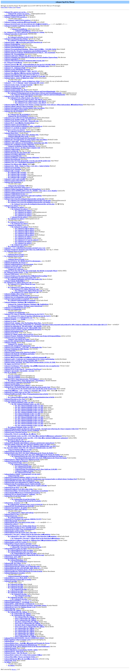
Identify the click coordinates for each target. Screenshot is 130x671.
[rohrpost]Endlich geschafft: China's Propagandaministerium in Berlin (26, 394)
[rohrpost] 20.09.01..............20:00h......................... (19, 319)
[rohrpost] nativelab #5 (11, 59)
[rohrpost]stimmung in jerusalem (14, 573)
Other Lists (12, 7)
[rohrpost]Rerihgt (9, 608)
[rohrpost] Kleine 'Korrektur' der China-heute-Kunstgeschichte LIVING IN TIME (29, 362)
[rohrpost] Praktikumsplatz (12, 88)
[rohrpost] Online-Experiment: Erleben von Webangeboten (22, 189)
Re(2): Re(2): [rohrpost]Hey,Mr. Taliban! (27, 623)
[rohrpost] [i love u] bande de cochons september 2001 (21, 360)
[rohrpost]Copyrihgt (10, 581)
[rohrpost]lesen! (9, 641)
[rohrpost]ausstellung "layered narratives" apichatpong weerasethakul (26, 491)
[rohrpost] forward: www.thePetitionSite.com (18, 317)
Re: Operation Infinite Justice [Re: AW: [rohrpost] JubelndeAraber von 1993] (32, 446)
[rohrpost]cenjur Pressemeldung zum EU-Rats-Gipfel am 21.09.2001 (36, 469)
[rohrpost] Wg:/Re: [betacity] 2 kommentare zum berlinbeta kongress (25, 51)
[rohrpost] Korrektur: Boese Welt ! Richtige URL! (23, 134)
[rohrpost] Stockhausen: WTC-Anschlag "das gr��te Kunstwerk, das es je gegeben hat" (32, 366)
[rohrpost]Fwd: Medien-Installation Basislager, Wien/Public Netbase (25, 605)
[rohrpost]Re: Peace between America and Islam (26, 547)
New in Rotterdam (10, 350)
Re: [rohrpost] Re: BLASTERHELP (19, 114)
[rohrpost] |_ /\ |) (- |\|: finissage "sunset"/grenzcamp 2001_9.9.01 (24, 83)
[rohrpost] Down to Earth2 (16, 259)
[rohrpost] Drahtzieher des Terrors (15, 262)
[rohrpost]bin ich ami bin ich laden (15, 496)
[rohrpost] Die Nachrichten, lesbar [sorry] (17, 187)
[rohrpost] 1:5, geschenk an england (15, 128)
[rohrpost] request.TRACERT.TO (14, 180)
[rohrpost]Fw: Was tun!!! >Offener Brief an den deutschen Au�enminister (27, 534)
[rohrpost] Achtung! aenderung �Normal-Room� (20, 22)
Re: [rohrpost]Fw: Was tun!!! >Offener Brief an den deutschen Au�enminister (32, 536)
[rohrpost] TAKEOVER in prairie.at (15, 17)
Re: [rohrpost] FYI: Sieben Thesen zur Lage (18, 282)
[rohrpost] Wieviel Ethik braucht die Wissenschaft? (20, 138)
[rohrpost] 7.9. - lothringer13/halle (14, 68)
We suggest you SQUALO (12, 364)
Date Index (4, 7)
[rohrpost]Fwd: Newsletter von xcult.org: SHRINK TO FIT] (22, 519)
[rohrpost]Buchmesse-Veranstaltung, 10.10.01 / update (21, 649)
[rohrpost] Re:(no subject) (20, 217)
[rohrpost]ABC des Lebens (12, 563)
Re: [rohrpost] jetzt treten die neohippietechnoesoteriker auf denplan (29, 202)
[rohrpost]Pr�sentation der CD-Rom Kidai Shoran (20, 526)
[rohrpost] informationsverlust (13, 331)
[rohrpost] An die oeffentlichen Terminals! (17, 69)
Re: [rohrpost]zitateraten (15, 517)
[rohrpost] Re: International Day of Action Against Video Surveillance (25, 139)
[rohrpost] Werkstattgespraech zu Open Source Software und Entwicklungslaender (30, 91)
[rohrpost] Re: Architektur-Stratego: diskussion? (19, 144)
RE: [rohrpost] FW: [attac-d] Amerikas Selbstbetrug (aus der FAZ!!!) (29, 316)
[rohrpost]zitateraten (10, 516)
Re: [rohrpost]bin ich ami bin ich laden (24, 499)
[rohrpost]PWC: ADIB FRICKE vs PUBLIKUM (19, 604)
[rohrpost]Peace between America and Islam (18, 543)
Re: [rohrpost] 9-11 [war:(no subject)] (26, 240)
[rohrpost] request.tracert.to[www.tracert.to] (18, 192)
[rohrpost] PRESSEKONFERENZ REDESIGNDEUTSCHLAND (24, 60)
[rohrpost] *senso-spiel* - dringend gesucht (17, 141)
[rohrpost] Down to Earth (16, 254)
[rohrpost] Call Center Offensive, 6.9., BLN (17, 56)
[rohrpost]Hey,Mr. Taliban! (12, 610)
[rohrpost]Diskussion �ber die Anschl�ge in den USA (21, 659)
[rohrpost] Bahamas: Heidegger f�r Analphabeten (20, 302)
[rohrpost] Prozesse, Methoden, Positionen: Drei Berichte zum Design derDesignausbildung (32, 336)
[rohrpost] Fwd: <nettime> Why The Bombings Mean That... (23, 323)
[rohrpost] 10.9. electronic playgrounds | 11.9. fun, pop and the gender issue (27, 160)
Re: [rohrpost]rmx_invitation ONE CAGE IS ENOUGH (25, 504)
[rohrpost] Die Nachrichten (12, 182)
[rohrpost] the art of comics (12, 267)
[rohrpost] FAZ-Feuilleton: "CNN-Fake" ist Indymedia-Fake (23, 347)
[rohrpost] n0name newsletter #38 (14, 15)
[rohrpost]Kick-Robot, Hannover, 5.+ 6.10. (17, 565)
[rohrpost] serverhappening (12, 309)
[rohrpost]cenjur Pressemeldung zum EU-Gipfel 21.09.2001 (22, 484)
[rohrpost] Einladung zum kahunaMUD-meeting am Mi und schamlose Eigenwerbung (30, 57)
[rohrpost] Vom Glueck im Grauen (18, 339)
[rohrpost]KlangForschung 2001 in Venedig (17, 579)
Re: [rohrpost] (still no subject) (24, 228)
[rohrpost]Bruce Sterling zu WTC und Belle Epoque (20, 527)
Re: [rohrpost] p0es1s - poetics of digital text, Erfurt (24, 81)
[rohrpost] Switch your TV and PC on (16, 86)
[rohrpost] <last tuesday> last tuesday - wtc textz (19, 371)
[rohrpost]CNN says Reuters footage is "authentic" (20, 494)
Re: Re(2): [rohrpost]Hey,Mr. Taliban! (27, 621)
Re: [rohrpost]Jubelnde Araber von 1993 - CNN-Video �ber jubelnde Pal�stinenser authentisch (38, 438)
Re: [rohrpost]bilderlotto (15, 560)
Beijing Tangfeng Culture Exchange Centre (17, 639)
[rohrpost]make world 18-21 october (15, 542)
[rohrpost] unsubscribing (12, 384)
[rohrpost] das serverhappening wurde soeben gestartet (21, 297)
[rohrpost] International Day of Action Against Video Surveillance (24, 108)
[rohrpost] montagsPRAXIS (13, 156)
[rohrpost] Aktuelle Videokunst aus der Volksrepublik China (23, 328)
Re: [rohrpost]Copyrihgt (15, 584)
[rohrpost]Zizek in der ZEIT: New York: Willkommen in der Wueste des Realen (28, 453)
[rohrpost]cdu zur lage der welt (13, 439)
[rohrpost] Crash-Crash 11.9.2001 (14, 179)
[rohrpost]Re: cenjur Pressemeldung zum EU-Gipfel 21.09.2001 (27, 485)
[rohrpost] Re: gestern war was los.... (15, 12)
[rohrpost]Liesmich (10, 648)
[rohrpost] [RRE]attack (11, 274)
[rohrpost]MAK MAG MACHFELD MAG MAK (19, 522)
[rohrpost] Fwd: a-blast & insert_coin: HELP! (18, 96)
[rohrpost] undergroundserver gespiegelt (16, 299)
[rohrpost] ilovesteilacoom (12, 159)
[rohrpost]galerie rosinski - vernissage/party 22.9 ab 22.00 (22, 474)
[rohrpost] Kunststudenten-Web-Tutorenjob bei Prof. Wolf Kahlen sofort (26, 66)
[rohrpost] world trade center (13, 266)
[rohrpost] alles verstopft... (12, 171)
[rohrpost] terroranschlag (12, 167)
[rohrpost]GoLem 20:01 (11, 487)
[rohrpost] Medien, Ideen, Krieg (14, 294)
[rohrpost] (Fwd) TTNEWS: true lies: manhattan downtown (22, 329)
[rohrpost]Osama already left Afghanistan (17, 451)
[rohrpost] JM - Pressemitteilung (14, 54)
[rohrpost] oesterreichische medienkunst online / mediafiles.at (23, 126)
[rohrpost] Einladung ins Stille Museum (16, 349)
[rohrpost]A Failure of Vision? (24, 471)
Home (18, 7)
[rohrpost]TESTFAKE (15, 463)
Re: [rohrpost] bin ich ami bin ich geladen (28, 501)
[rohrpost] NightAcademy (12, 149)
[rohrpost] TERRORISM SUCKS (14, 194)
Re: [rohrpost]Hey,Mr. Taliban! (17, 612)
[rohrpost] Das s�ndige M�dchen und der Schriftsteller (22, 73)
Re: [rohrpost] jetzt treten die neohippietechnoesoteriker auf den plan (29, 200)
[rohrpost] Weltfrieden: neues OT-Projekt (17, 295)
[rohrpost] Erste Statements (12, 169)
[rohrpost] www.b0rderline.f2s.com (15, 307)
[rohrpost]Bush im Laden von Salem (15, 548)
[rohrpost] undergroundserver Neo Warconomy (19, 264)
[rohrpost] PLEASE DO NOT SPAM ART (17, 152)
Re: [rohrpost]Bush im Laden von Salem (20, 550)
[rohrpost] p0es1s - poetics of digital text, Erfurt (19, 78)
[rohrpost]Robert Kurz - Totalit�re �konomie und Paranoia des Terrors (27, 643)
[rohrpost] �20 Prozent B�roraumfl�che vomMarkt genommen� (25, 357)
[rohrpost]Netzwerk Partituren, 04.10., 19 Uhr (18, 569)
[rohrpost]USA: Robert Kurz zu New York (17, 392)
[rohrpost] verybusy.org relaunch (14, 130)
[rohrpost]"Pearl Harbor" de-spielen (15, 508)
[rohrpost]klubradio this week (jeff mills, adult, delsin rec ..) (22, 568)
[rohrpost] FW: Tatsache (15, 344)
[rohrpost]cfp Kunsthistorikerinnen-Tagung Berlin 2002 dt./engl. (24, 555)
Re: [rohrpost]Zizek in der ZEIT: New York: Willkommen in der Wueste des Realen (33, 454)
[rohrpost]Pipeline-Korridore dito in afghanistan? (19, 480)
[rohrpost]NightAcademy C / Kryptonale (16, 602)
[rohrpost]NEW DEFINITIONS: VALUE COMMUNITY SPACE (24, 638)
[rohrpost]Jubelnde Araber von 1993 (15, 401)
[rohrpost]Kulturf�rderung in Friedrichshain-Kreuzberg (22, 492)
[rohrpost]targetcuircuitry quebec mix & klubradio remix (22, 566)
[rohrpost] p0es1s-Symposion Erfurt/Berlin (17, 382)
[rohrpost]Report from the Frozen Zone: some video (20, 532)
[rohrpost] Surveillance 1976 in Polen (15, 109)
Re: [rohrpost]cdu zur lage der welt (19, 441)
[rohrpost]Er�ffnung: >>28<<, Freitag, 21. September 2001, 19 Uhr (25, 390)
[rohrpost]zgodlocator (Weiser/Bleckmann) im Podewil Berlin (23, 571)
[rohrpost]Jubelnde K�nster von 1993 (20, 449)
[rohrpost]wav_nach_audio (12, 556)
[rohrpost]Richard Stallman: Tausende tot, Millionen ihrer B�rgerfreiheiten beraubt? (31, 540)
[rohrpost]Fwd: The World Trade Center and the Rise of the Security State (27, 387)
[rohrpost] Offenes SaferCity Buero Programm (18, 106)
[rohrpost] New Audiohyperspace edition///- (17, 385)
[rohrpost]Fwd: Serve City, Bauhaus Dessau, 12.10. (20, 607)
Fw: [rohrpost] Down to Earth (13, 251)
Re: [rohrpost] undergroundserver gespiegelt (21, 300)
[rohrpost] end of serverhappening (15, 337)
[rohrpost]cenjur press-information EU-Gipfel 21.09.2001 (22, 482)
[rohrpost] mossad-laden (11, 355)
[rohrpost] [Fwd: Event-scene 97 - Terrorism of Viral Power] (23, 369)
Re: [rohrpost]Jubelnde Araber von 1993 (27, 414)
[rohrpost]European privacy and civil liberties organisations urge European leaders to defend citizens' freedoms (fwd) (40, 479)
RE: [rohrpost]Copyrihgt (19, 599)
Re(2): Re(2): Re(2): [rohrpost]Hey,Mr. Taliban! (30, 626)
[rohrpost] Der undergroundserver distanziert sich (19, 341)
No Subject (7, 662)
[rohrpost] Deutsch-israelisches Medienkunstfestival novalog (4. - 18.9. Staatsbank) (29, 52)
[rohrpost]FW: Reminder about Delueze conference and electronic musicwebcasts (29, 443)
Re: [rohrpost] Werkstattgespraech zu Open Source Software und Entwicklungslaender (35, 93)
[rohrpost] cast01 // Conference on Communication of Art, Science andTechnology (29, 359)
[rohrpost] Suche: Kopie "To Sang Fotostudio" (18, 85)
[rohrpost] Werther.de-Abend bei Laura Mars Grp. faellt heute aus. (25, 249)
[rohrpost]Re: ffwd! (10, 660)
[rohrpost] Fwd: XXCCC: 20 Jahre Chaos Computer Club (22, 147)
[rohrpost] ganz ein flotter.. (12, 367)
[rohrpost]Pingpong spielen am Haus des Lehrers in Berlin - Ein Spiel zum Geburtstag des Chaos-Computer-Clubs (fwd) (41, 429)
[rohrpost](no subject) (11, 524)
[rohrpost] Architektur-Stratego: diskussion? (22, 146)
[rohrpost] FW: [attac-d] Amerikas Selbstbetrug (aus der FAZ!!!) (24, 314)
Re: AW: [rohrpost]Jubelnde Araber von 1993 (26, 404)
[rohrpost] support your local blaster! (15, 124)
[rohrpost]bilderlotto (10, 558)
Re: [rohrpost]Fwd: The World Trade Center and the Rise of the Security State (32, 388)
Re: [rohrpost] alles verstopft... (17, 172)
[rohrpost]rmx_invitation (12, 503)
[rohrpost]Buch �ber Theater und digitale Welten (19, 657)
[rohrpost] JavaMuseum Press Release (16, 39)
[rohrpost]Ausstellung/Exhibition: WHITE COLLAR (20, 477)
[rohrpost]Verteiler (14, 476)
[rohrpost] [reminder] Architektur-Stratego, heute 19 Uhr (22, 26)
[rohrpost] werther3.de (11, 151)
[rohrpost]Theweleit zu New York (14, 399)
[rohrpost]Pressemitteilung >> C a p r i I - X (17, 600)
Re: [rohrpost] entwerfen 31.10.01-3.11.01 (20, 37)
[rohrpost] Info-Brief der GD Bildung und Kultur (19, 354)
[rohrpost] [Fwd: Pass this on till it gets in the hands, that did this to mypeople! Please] (31, 271)
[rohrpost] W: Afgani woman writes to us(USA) (18, 334)
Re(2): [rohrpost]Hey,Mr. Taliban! (25, 618)
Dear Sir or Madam (10, 372)
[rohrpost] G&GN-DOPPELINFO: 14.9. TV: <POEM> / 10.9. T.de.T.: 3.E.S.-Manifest (30, 190)
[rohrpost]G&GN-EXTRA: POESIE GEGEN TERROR (21, 430)
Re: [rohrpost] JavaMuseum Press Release (21, 40)
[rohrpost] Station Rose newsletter (14, 45)
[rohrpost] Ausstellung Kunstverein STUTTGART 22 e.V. (22, 75)
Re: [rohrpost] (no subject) (16, 207)
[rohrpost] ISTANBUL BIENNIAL (15, 154)
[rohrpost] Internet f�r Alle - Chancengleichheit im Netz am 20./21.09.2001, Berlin (29, 64)
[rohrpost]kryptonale (10, 521)
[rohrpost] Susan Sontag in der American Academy (20, 352)
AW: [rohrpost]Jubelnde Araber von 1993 (21, 402)
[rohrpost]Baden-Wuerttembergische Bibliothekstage (20, 645)
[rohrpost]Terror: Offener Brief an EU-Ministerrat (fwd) (21, 459)
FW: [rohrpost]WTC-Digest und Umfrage (21, 512)
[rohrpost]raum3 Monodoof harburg (15, 432)
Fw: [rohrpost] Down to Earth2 (14, 256)
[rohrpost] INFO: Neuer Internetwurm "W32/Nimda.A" (21, 379)
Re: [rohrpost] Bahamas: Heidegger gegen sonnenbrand (25, 306)
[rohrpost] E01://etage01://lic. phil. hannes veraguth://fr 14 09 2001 (24, 76)
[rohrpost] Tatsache (10, 342)
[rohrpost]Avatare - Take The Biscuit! (16, 653)
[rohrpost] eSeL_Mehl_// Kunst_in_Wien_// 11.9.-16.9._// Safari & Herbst (26, 166)
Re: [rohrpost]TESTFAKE (20, 464)
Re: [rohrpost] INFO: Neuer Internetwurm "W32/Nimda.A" (26, 380)
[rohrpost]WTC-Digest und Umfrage (15, 509)
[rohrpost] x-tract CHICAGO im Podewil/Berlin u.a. (20, 118)
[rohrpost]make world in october (14, 531)
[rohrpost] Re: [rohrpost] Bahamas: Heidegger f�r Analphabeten (28, 304)
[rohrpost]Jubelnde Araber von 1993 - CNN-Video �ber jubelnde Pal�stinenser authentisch (33, 436)
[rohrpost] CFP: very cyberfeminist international (19, 162)
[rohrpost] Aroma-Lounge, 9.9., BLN (15, 90)
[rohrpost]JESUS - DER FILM (13, 651)
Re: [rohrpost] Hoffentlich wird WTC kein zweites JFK (25, 279)
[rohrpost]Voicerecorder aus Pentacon (16, 461)
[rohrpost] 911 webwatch (15, 269)
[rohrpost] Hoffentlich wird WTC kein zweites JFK (20, 277)
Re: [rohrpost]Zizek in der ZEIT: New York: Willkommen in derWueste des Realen (37, 456)
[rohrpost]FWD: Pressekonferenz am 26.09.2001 (19, 506)
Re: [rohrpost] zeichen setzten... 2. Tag (16, 272)
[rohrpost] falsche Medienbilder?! (14, 281)
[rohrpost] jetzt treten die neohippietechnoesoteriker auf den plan (24, 199)
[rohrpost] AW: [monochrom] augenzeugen (17, 345)
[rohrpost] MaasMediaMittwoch (14, 47)
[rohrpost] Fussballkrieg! (19, 29)
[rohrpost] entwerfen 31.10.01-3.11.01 (15, 34)
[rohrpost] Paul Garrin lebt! (13, 197)
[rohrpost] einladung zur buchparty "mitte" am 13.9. (20, 71)
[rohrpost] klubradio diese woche (18, 136)
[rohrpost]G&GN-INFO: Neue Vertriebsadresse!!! (19, 529)
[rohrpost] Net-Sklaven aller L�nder (15, 164)
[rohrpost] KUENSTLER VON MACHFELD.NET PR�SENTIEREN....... (27, 24)
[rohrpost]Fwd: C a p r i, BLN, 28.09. (15, 578)
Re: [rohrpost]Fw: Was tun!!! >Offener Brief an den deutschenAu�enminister (36, 538)
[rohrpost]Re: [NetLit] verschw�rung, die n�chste (20, 434)
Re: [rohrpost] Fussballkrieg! (13, 62)
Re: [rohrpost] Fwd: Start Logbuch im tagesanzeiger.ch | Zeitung (24, 32)
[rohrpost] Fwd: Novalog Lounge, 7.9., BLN (17, 119)
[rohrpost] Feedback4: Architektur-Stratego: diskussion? (21, 157)
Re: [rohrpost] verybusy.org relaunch (19, 131)
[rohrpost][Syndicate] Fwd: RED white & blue (18, 489)
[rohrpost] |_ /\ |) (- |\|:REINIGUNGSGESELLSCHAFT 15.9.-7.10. (24, 248)
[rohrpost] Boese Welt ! (11, 133)
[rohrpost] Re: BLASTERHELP (14, 111)
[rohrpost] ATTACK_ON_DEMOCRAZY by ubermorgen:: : (23, 261)
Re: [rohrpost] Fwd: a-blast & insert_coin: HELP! (23, 98)
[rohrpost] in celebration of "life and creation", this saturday (23, 326)
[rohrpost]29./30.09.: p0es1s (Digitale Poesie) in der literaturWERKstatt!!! (27, 646)
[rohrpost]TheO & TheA (12, 514)
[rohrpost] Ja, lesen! (10, 321)
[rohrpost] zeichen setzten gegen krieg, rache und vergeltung (23, 195)
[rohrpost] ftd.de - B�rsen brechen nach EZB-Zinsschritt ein (23, 42)
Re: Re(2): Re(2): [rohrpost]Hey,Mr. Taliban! (29, 625)
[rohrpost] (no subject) (11, 205)
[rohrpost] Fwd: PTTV (11, 332)
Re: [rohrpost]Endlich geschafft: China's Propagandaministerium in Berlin (31, 397)
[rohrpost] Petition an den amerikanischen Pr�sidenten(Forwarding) (25, 276)
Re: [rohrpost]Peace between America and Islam (23, 545)
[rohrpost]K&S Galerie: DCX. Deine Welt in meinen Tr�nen (23, 655)
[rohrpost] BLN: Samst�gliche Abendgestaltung (19, 123)
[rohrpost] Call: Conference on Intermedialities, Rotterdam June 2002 (25, 143)
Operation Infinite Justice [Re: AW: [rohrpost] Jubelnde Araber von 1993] (27, 444)
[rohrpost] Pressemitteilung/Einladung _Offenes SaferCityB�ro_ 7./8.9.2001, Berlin (30, 49)
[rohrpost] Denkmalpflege (12, 44)
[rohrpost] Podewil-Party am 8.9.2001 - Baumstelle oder (21, 121)
